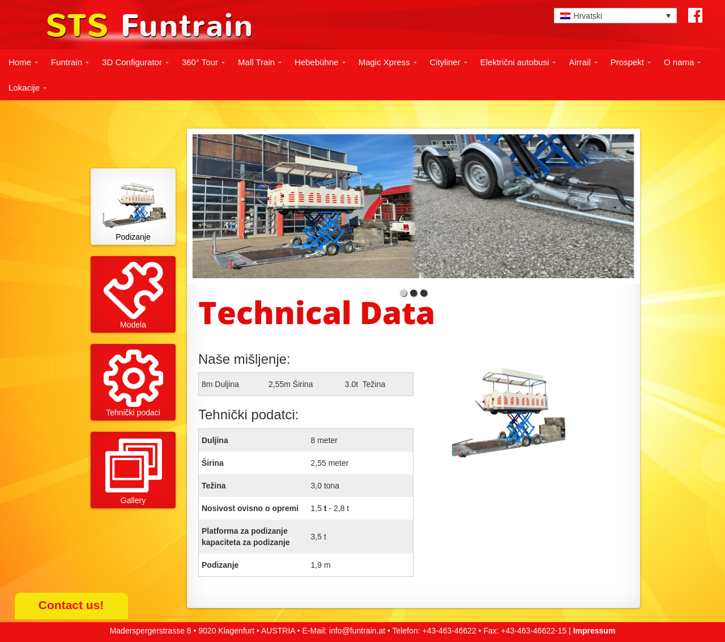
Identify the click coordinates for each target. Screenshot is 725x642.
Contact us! (71, 604)
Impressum (594, 630)
